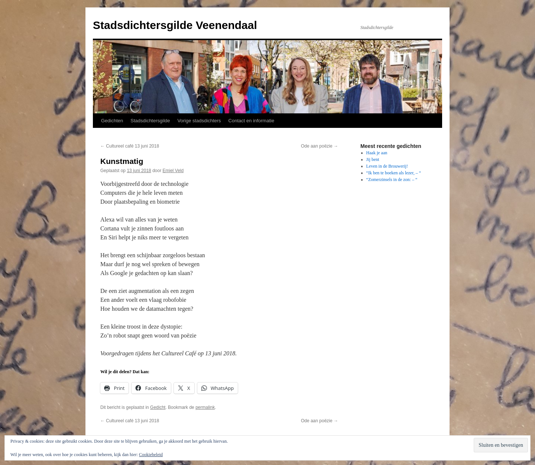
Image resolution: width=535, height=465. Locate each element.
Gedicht (157, 407)
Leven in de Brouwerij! (387, 166)
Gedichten (112, 120)
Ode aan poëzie (319, 146)
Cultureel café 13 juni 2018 (129, 146)
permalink (205, 407)
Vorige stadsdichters (199, 120)
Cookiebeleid (151, 454)
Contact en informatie (251, 120)
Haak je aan (377, 152)
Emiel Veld (173, 170)
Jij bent (372, 159)
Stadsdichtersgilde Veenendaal (175, 25)
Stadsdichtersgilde (150, 120)
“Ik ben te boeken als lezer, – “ (393, 172)
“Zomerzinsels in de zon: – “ (392, 179)
